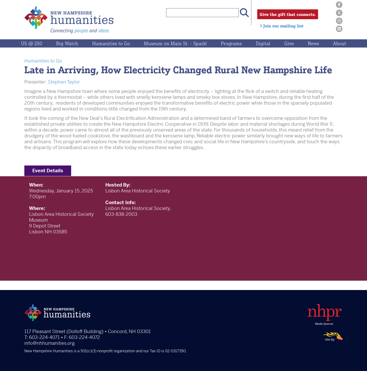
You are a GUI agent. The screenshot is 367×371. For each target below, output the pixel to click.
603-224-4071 (44, 337)
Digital (263, 43)
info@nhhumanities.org (49, 343)
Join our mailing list (282, 25)
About (339, 43)
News (313, 43)
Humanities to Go (111, 43)
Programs (231, 43)
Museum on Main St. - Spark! (175, 43)
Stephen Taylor (64, 82)
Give (289, 43)
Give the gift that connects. (288, 14)
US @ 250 (31, 43)
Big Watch (67, 43)
